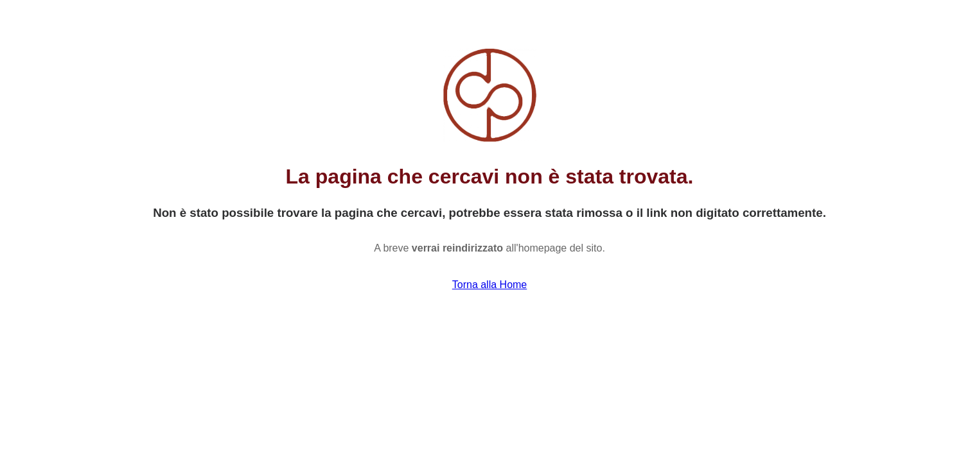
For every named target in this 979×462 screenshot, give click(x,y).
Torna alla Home (489, 284)
